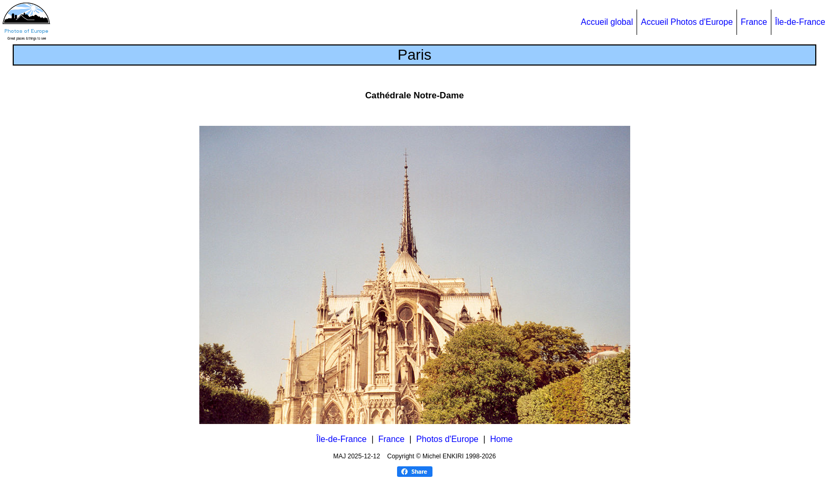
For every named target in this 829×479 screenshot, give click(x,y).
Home (501, 439)
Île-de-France (800, 21)
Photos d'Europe (447, 439)
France (754, 21)
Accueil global (607, 21)
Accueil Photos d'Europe (687, 21)
